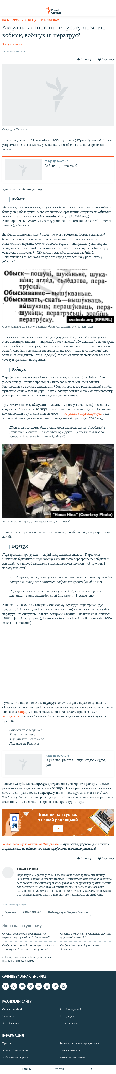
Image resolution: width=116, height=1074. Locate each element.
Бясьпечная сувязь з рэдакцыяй (79, 1043)
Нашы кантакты (70, 1050)
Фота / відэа (67, 1016)
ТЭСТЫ (59, 1069)
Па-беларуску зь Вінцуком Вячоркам (30, 20)
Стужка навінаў (12, 1009)
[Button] (85, 59)
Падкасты (8, 1016)
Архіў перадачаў (70, 1009)
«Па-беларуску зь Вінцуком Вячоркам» (30, 844)
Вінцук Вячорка (12, 44)
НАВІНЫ (26, 1069)
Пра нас (7, 1043)
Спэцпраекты (68, 1023)
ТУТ (58, 829)
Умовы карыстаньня (72, 1057)
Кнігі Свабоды (11, 1023)
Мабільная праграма (15, 1057)
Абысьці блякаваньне (15, 1050)
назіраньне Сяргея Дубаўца (82, 414)
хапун (22, 712)
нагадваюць (11, 716)
